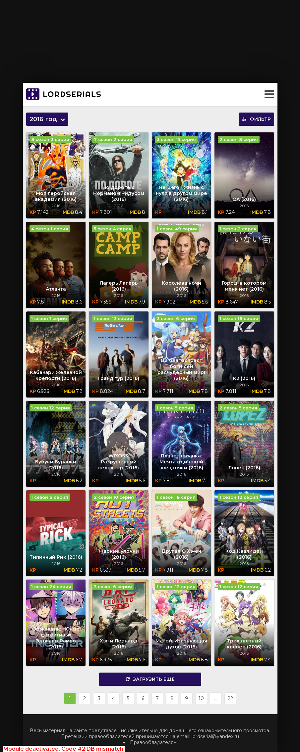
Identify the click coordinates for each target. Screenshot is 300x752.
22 (230, 698)
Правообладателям (153, 742)
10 (201, 698)
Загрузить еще (150, 679)
